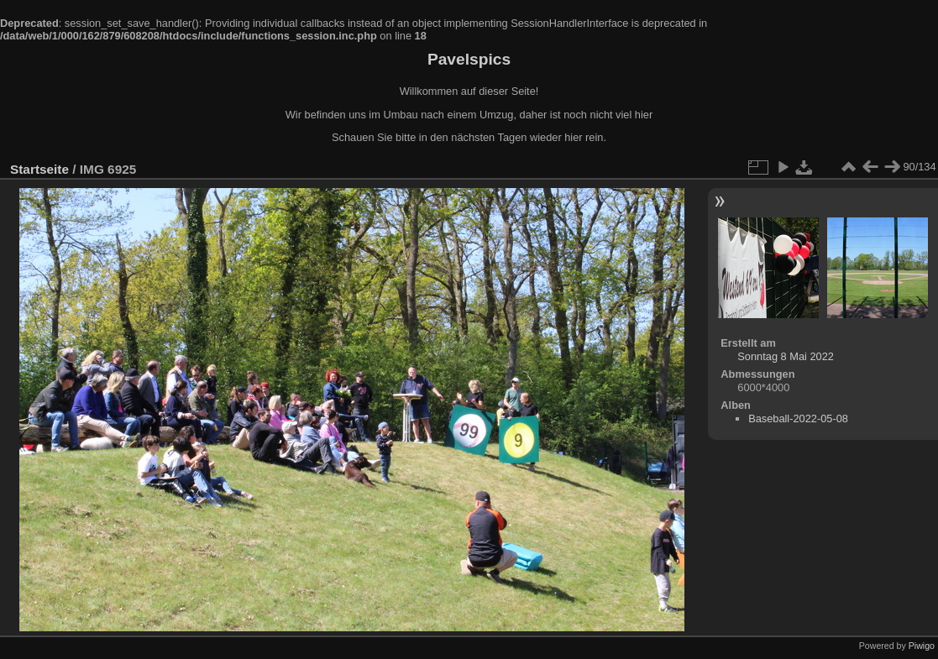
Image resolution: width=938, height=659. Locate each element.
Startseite (39, 169)
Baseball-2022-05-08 (798, 418)
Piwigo (922, 646)
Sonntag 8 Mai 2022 (785, 356)
